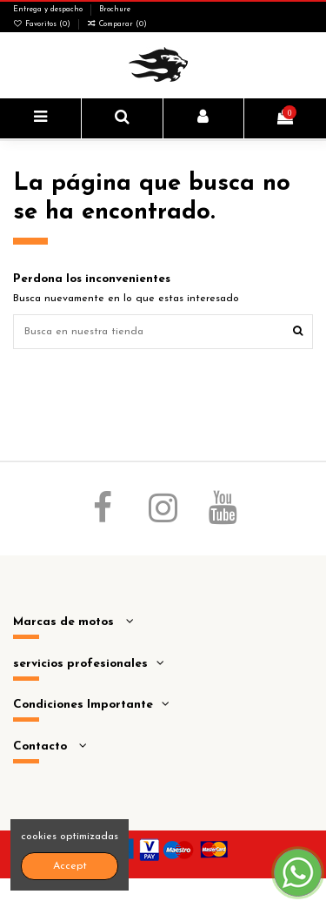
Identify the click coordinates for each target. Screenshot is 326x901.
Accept (70, 866)
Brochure (114, 9)
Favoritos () (43, 24)
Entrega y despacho (49, 9)
